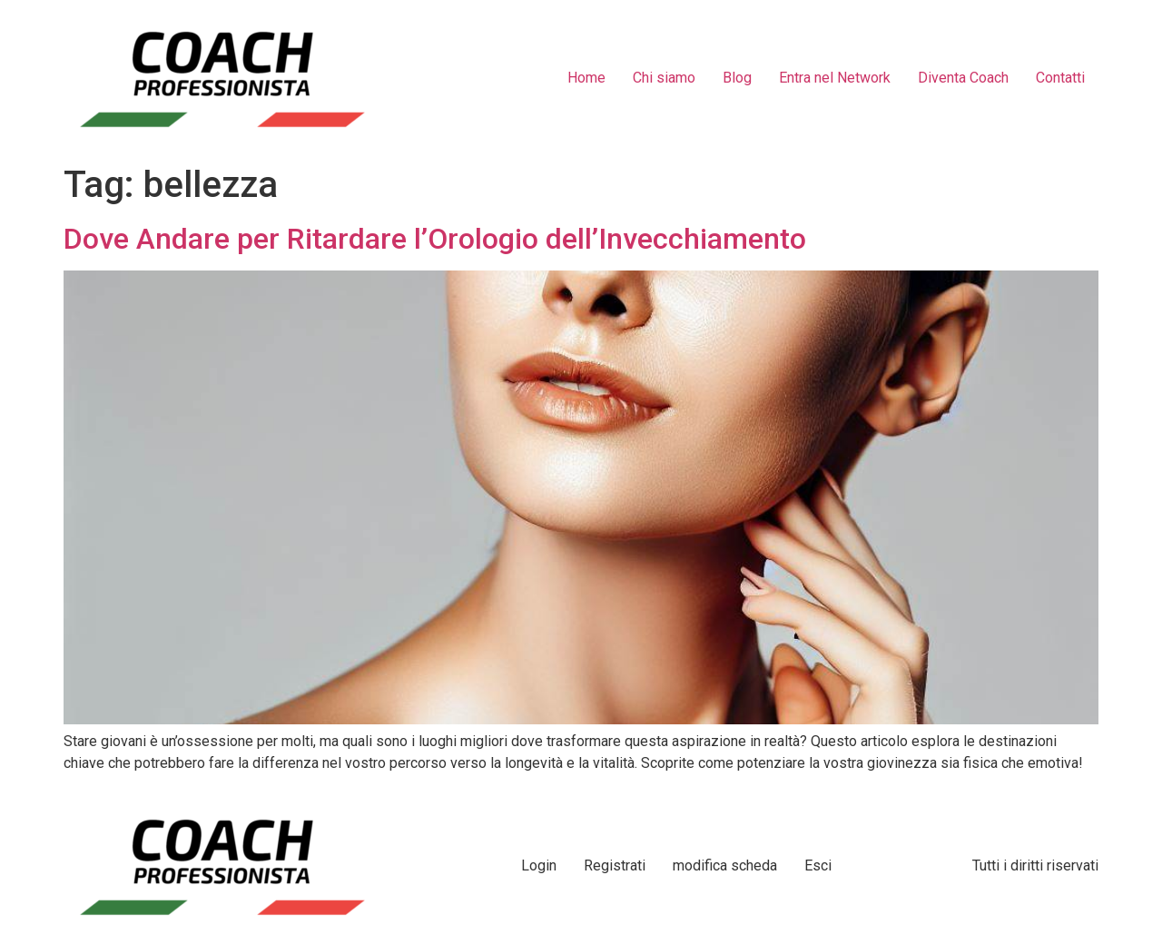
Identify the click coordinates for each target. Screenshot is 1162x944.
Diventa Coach (963, 77)
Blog (737, 77)
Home (586, 77)
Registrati (614, 865)
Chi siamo (664, 77)
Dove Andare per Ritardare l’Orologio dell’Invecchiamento (435, 238)
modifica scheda (725, 865)
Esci (818, 865)
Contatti (1060, 77)
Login (538, 865)
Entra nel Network (835, 77)
